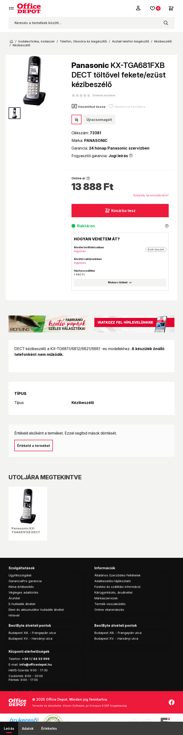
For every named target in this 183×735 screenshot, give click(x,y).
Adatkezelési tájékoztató (112, 581)
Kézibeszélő (163, 41)
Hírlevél (14, 615)
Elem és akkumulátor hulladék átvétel (36, 609)
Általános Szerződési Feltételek (117, 575)
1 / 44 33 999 (39, 659)
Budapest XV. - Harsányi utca (30, 638)
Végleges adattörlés (23, 592)
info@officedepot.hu (35, 664)
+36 (25, 659)
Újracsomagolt (99, 120)
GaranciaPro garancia (25, 581)
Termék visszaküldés (110, 604)
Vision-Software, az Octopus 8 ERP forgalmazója (95, 705)
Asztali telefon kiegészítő (130, 41)
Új (76, 120)
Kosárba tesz (120, 210)
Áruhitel (14, 598)
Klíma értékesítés (21, 587)
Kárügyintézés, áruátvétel (113, 592)
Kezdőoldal (11, 41)
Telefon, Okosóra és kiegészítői (83, 41)
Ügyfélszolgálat (20, 575)
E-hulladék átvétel (22, 604)
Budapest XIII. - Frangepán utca (32, 633)
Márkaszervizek (106, 598)
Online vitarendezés (109, 609)
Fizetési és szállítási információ (117, 587)
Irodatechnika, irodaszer (36, 41)
